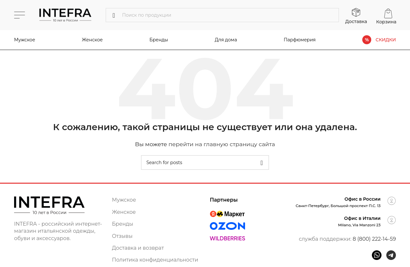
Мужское (24, 40)
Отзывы (122, 236)
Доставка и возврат (138, 248)
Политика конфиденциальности (155, 260)
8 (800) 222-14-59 (374, 239)
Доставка (356, 21)
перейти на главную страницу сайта (221, 144)
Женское (92, 40)
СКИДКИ (385, 40)
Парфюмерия (300, 40)
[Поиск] (222, 15)
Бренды (122, 224)
